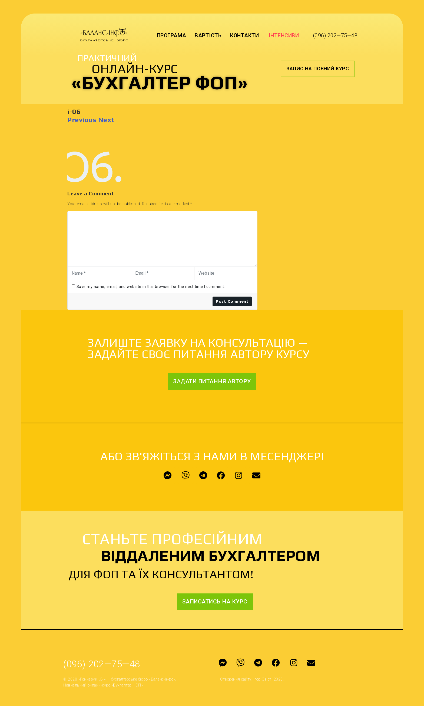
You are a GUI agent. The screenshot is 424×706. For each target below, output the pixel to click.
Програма (171, 35)
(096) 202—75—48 (335, 35)
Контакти (244, 35)
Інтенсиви (284, 35)
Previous (81, 120)
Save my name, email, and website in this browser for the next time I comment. (151, 286)
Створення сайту (235, 679)
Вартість (208, 35)
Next (106, 120)
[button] (318, 69)
